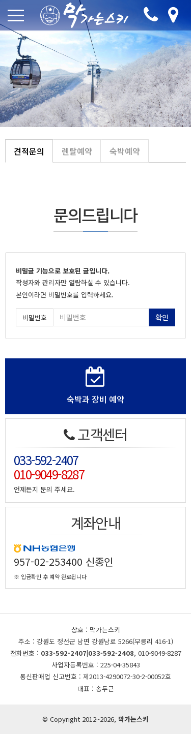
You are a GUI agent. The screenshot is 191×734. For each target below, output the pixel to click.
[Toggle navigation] (18, 15)
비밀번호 (34, 317)
